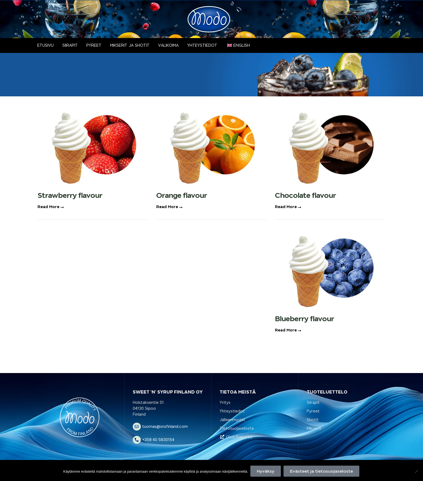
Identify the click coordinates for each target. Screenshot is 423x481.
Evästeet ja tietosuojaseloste (322, 471)
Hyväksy (266, 471)
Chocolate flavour (305, 195)
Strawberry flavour (69, 195)
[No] (416, 471)
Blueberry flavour (304, 318)
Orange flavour (181, 195)
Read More (50, 206)
